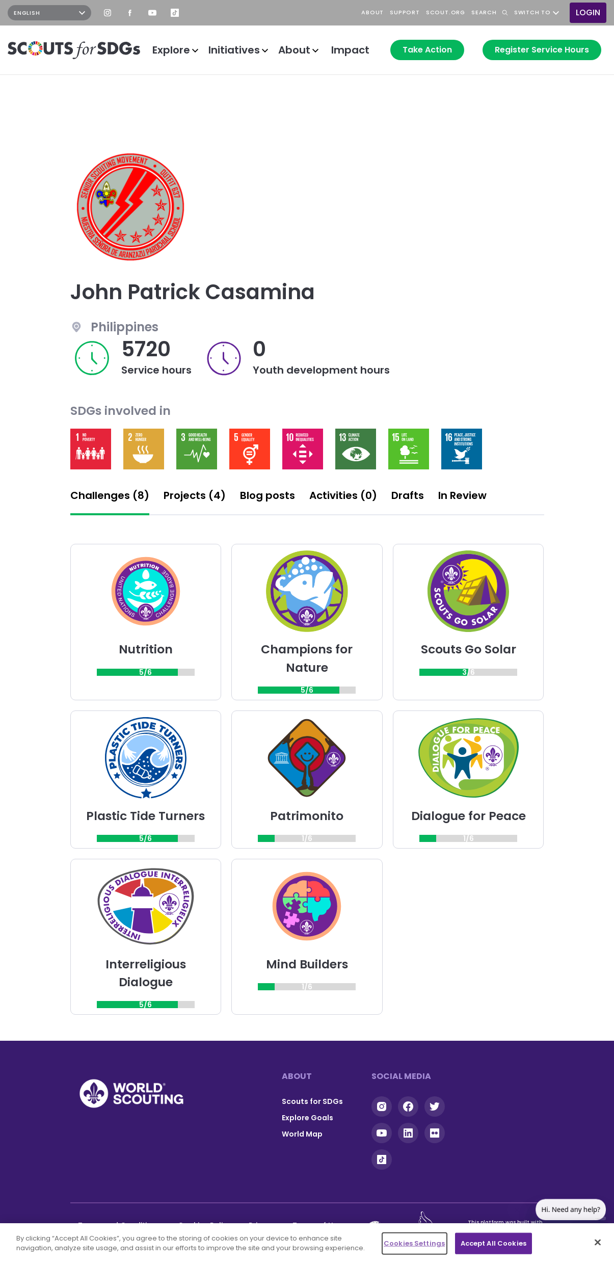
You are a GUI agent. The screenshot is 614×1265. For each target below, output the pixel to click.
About (294, 50)
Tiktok (381, 1159)
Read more (90, 449)
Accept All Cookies (493, 1243)
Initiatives (234, 50)
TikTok (175, 12)
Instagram (107, 12)
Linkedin (408, 1133)
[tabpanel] (307, 779)
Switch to (532, 12)
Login (588, 12)
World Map (302, 1134)
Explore (171, 50)
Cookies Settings (414, 1243)
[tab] (109, 498)
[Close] (597, 1242)
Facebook (130, 12)
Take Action (427, 50)
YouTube (152, 12)
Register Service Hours (542, 50)
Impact (350, 50)
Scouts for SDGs (312, 1101)
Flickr (434, 1133)
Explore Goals (307, 1118)
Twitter (434, 1106)
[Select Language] (49, 12)
